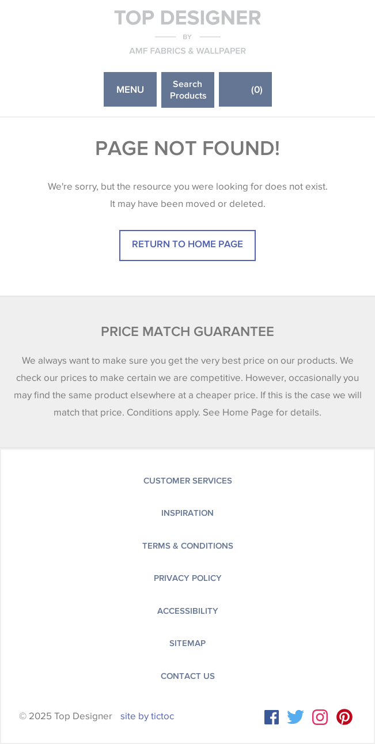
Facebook (271, 717)
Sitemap (187, 643)
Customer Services (187, 480)
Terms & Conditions (187, 545)
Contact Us (188, 676)
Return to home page (187, 243)
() (257, 89)
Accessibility (187, 610)
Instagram (320, 717)
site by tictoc (147, 716)
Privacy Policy (188, 578)
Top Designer (187, 32)
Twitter (295, 717)
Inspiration (187, 513)
